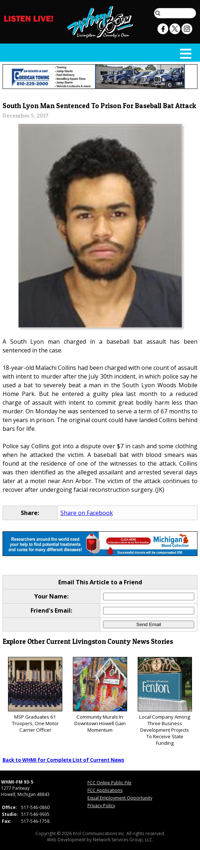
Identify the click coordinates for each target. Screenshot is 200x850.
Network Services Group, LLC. (123, 840)
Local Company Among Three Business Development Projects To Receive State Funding (165, 702)
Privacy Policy (101, 805)
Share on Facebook (86, 513)
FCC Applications (104, 790)
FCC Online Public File (109, 783)
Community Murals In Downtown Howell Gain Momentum (100, 695)
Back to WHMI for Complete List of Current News (63, 760)
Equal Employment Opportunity (119, 798)
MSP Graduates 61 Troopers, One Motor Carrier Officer (35, 695)
